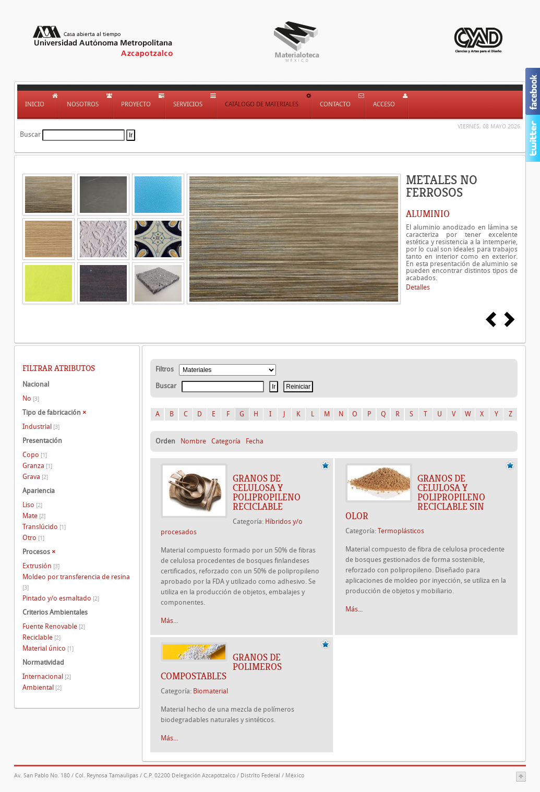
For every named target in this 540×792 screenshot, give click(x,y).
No (30, 398)
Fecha (254, 441)
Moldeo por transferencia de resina (76, 582)
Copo (34, 455)
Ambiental (42, 687)
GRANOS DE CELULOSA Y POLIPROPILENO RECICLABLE (267, 492)
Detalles (418, 287)
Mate (33, 516)
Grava (35, 477)
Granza (37, 466)
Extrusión (40, 566)
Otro (33, 538)
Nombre (193, 441)
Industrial (40, 426)
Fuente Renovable (53, 626)
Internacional (46, 676)
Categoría (226, 441)
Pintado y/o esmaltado (60, 598)
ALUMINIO (428, 214)
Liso (32, 505)
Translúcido (44, 527)
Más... (169, 621)
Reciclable (41, 637)
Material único (48, 648)
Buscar (30, 134)
